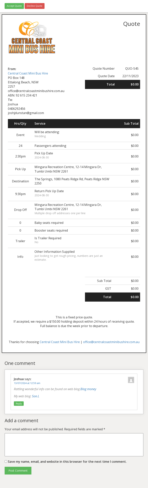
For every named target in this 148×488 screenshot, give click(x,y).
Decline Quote (34, 6)
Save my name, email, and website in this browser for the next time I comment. (67, 461)
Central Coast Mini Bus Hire (28, 73)
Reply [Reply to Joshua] (19, 403)
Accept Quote (14, 6)
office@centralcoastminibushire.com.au (111, 342)
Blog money (88, 389)
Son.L (35, 396)
